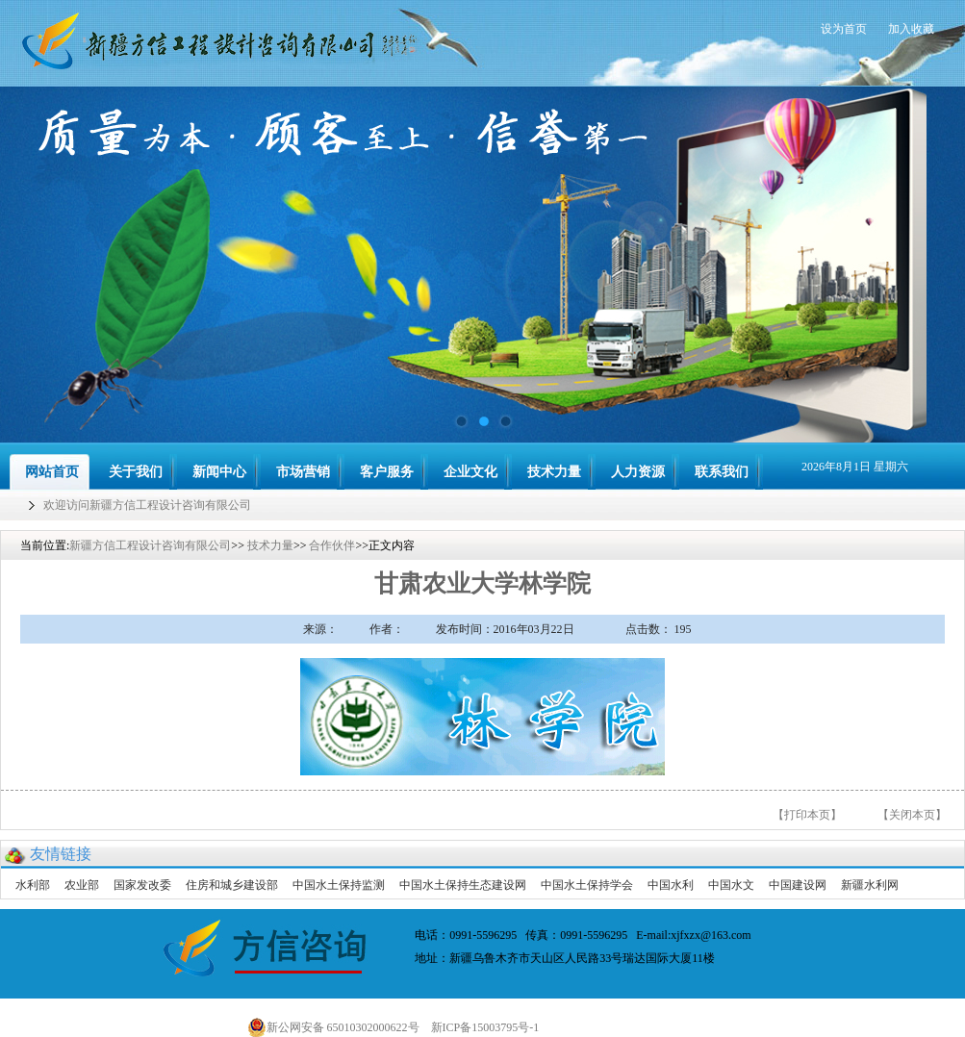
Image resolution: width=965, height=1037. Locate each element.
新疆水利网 (870, 885)
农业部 (81, 885)
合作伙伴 (332, 545)
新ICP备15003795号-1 (489, 1027)
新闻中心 (219, 472)
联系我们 (722, 472)
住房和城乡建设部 (232, 885)
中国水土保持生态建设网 (462, 885)
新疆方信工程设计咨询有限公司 (150, 545)
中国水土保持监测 (338, 885)
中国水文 (731, 885)
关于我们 (136, 472)
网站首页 (52, 472)
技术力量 (554, 472)
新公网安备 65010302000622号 (333, 1027)
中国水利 (671, 885)
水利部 (32, 885)
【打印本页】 (807, 815)
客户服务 (387, 472)
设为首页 (844, 29)
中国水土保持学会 (587, 885)
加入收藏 (911, 29)
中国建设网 (797, 885)
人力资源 (638, 472)
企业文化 (470, 472)
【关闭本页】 (912, 815)
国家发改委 (142, 885)
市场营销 (303, 472)
